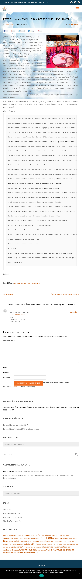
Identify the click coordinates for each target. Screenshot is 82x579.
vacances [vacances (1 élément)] (43, 551)
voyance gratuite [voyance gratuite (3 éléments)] (65, 550)
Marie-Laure (9, 25)
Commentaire (9, 341)
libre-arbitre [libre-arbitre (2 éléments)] (71, 538)
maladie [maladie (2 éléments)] (17, 541)
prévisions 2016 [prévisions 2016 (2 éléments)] (19, 547)
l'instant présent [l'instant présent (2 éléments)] (59, 538)
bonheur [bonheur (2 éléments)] (30, 535)
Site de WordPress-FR (12, 521)
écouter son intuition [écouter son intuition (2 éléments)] (29, 554)
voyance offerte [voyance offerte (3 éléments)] (11, 553)
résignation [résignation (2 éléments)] (55, 547)
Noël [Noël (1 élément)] (47, 541)
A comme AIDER (8, 294)
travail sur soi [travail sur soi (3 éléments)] (28, 550)
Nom (5, 367)
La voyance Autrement (22, 283)
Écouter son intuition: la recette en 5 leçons (65, 294)
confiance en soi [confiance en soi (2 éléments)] (50, 535)
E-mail (6, 372)
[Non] (79, 573)
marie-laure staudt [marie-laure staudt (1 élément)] (26, 541)
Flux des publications (11, 513)
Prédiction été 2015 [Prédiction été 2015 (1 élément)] (62, 544)
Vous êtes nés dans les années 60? (28, 471)
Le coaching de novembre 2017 (15, 425)
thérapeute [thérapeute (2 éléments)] (16, 550)
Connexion (7, 509)
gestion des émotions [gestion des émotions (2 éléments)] (23, 538)
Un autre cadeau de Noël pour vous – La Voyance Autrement (27, 475)
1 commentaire (71, 24)
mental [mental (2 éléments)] (43, 541)
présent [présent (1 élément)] (70, 544)
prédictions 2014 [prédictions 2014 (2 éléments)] (29, 544)
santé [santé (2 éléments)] (62, 547)
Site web (6, 377)
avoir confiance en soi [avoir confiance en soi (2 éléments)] (18, 535)
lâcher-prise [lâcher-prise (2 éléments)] (8, 541)
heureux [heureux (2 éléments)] (35, 538)
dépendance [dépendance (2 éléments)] (8, 538)
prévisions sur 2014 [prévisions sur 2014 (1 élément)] (31, 547)
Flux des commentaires (12, 517)
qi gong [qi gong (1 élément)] (39, 547)
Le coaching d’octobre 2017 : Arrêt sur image (21, 429)
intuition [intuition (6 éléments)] (46, 538)
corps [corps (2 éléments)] (59, 535)
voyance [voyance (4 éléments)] (51, 550)
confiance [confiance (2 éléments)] (39, 535)
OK (41, 576)
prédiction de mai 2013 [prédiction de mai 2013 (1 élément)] (15, 544)
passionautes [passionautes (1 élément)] (57, 541)
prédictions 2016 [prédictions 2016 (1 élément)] (51, 544)
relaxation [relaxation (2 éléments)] (45, 547)
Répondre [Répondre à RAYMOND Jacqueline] (73, 312)
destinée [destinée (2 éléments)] (65, 535)
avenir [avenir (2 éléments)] (5, 535)
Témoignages (37, 283)
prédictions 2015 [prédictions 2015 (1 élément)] (41, 544)
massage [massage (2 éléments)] (35, 541)
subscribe (16, 387)
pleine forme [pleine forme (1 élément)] (65, 541)
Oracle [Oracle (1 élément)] (51, 541)
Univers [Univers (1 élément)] (38, 551)
